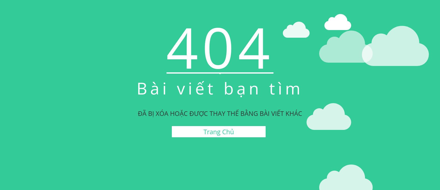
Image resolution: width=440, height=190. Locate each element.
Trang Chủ (218, 131)
